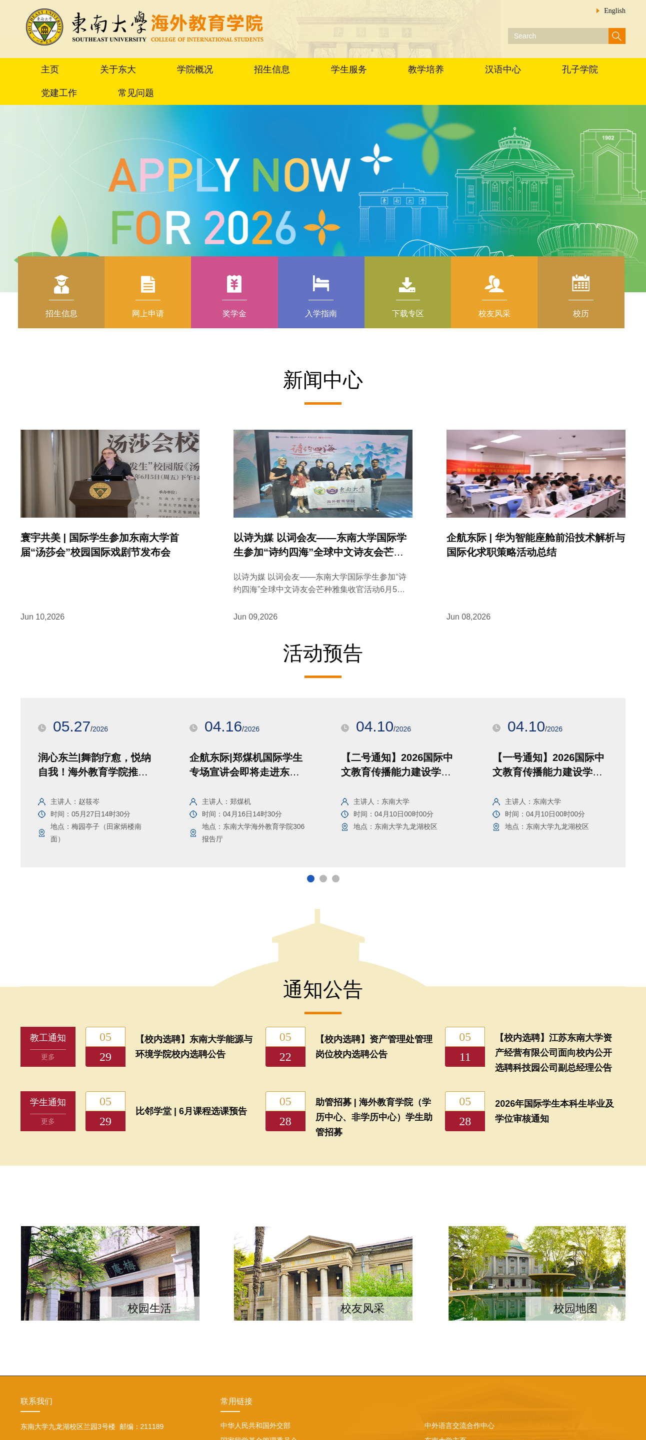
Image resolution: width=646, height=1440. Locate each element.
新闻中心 (323, 380)
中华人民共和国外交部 (255, 1426)
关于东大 (118, 69)
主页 (50, 69)
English (615, 10)
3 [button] (334, 877)
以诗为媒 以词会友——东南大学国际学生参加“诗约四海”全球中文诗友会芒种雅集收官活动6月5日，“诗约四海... (320, 589)
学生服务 (349, 69)
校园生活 (150, 1308)
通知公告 (323, 989)
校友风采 (362, 1308)
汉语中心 (503, 69)
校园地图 (576, 1308)
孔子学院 (580, 69)
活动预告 (323, 653)
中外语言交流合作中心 (459, 1426)
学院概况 (195, 69)
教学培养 (426, 69)
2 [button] (322, 877)
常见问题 (136, 93)
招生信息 (272, 69)
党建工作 (59, 93)
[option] (96, 782)
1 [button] (309, 877)
